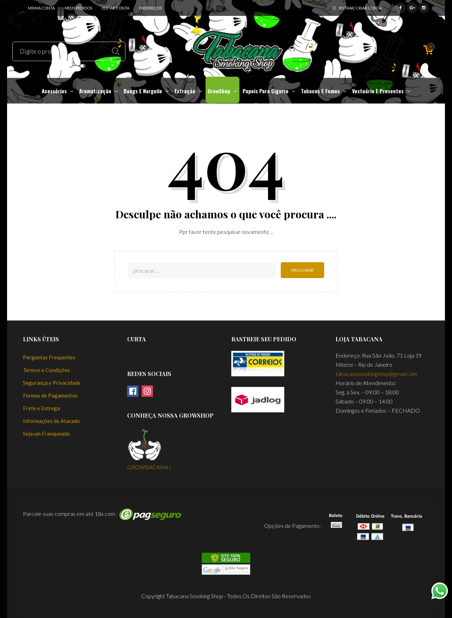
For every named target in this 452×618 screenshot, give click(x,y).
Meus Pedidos (78, 8)
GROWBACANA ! (149, 466)
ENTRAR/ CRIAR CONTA (360, 8)
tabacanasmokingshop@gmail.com (376, 373)
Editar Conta (115, 8)
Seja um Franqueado (46, 433)
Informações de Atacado (51, 421)
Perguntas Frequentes (49, 357)
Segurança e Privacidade (52, 382)
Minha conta (41, 8)
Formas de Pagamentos (50, 395)
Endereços (150, 8)
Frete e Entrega (41, 408)
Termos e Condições (46, 370)
